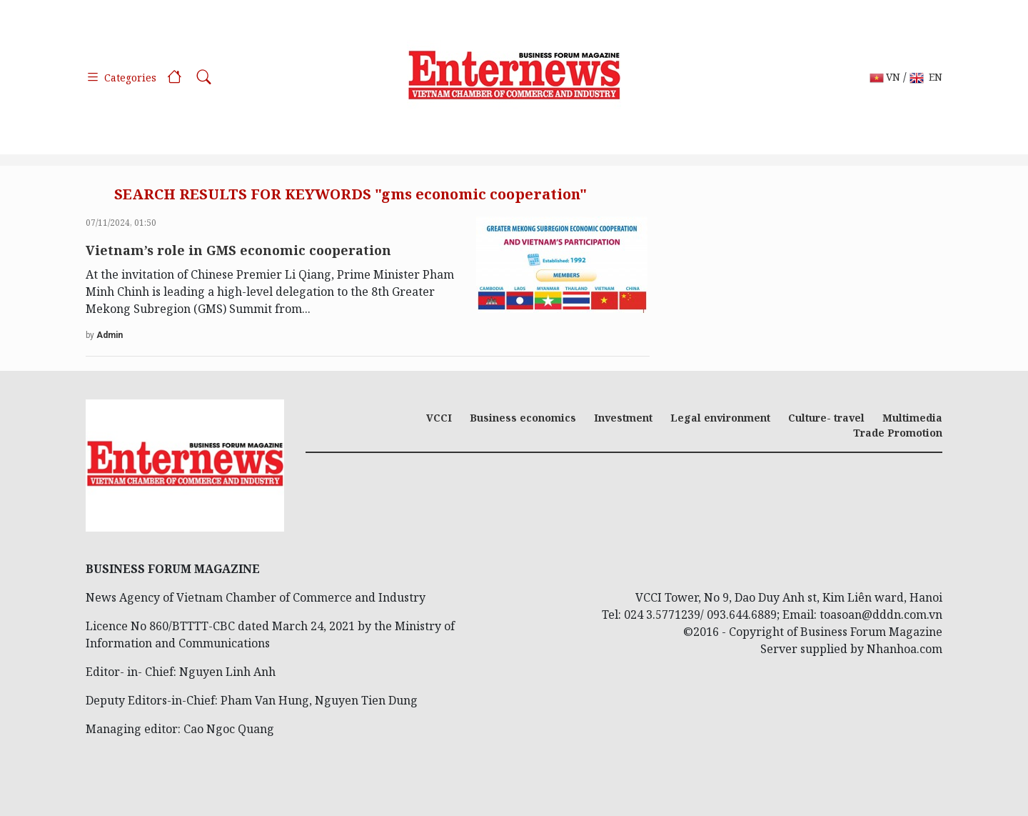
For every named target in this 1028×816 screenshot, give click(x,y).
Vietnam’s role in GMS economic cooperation (238, 250)
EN (925, 77)
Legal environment (720, 417)
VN (885, 77)
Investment (623, 417)
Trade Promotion (897, 432)
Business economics (523, 417)
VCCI (439, 417)
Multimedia (912, 417)
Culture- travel (826, 417)
